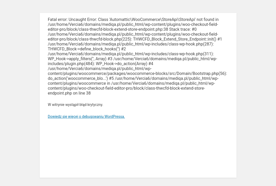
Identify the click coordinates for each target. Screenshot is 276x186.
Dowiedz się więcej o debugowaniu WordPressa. (86, 116)
